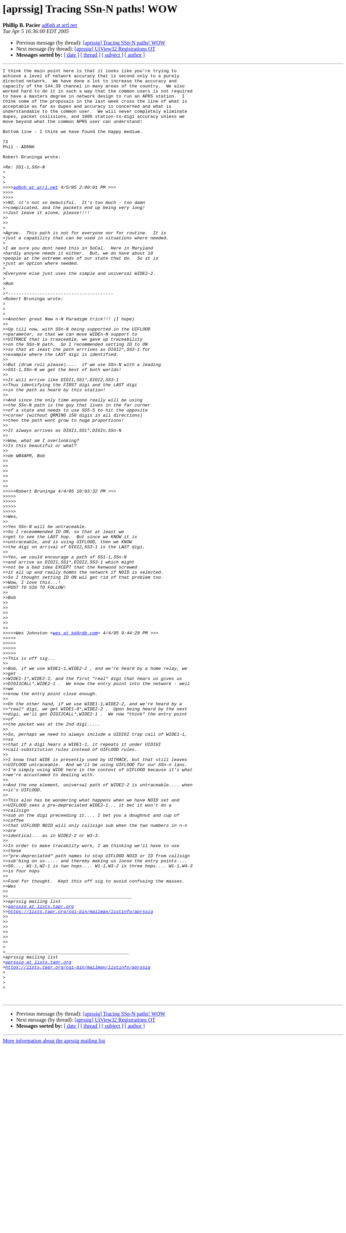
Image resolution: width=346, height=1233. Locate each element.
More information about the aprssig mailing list (54, 1227)
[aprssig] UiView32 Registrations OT (114, 49)
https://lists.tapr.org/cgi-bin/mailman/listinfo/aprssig (80, 1080)
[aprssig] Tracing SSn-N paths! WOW (124, 43)
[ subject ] (112, 55)
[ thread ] (90, 55)
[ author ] (135, 55)
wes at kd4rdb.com (75, 746)
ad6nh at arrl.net (59, 25)
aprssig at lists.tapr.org (41, 1074)
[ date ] (71, 55)
